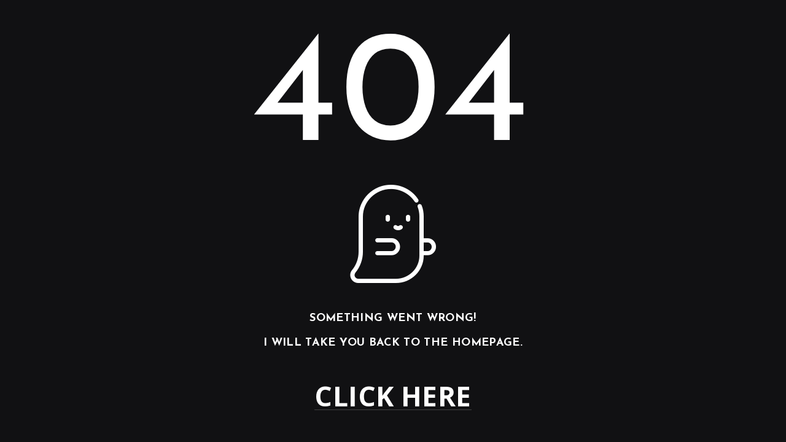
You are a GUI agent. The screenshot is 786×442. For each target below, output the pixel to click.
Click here (392, 396)
